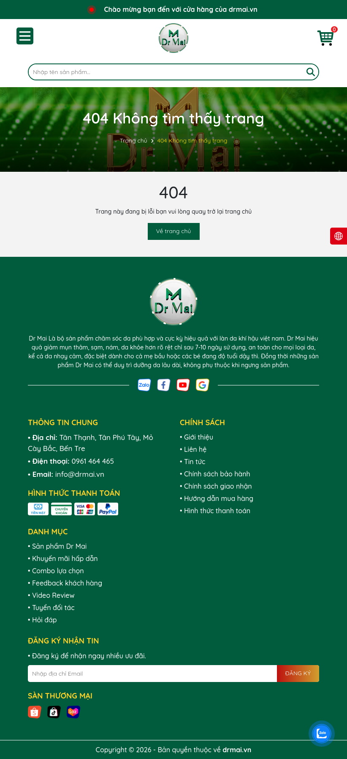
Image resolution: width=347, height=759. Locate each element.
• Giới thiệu (196, 437)
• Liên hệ (193, 449)
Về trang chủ (173, 231)
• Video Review (51, 595)
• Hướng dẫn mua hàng (216, 498)
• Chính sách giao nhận (216, 486)
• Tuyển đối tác (51, 607)
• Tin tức (192, 461)
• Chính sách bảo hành (215, 474)
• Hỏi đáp (42, 620)
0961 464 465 (92, 460)
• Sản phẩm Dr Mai (57, 546)
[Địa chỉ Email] (173, 673)
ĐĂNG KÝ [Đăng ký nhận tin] (298, 673)
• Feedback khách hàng (65, 583)
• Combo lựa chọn (56, 570)
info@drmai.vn (79, 474)
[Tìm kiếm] (310, 72)
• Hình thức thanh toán (215, 510)
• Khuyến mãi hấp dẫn (63, 558)
